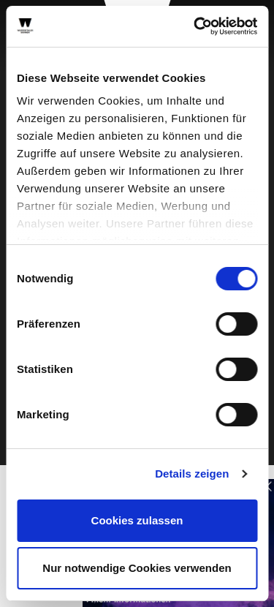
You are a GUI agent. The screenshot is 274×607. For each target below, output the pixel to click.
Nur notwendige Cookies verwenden (136, 568)
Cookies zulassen (137, 520)
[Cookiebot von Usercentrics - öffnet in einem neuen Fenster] (195, 26)
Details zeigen (192, 473)
